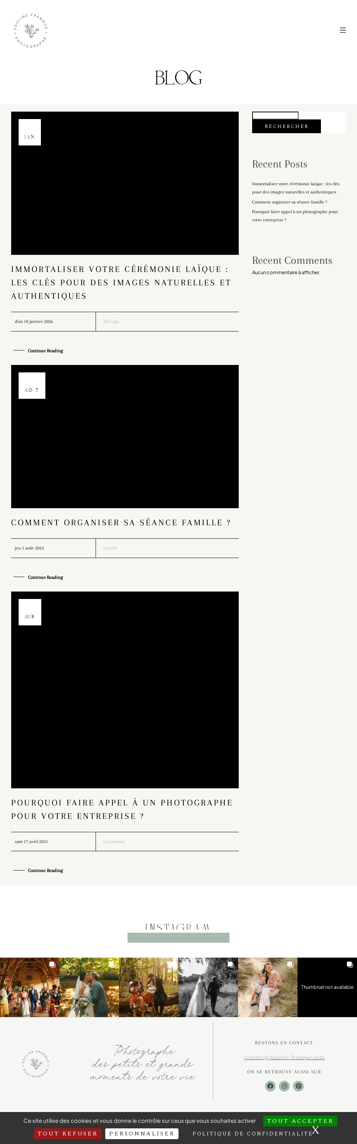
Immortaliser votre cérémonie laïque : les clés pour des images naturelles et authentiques (121, 282)
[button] (30, 987)
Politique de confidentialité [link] (253, 1134)
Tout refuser (68, 1133)
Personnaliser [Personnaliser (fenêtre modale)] (142, 1133)
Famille (110, 548)
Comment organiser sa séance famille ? (121, 522)
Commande (114, 841)
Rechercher (287, 126)
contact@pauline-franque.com (284, 1057)
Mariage (111, 321)
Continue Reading (45, 351)
